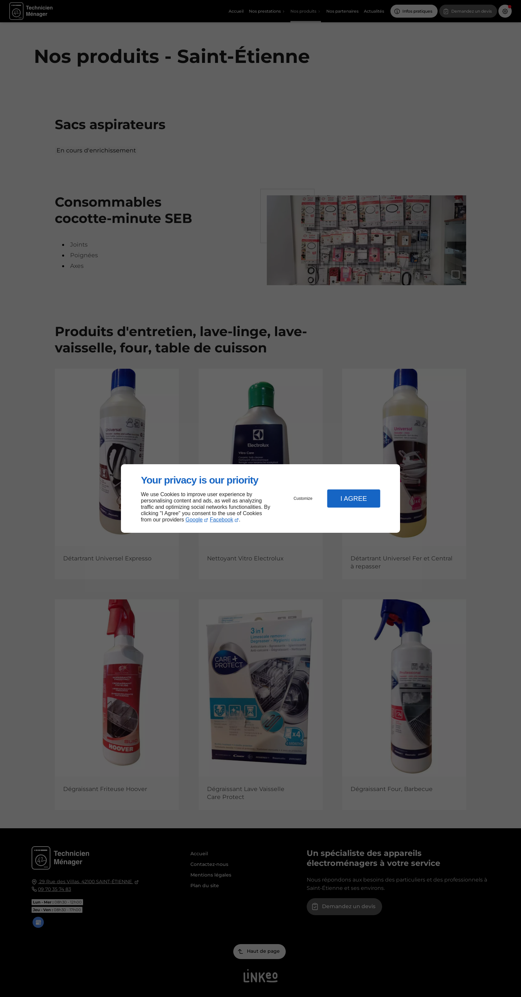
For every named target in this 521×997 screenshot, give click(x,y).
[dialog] (260, 498)
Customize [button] (303, 498)
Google (194, 519)
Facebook (221, 519)
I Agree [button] (353, 498)
